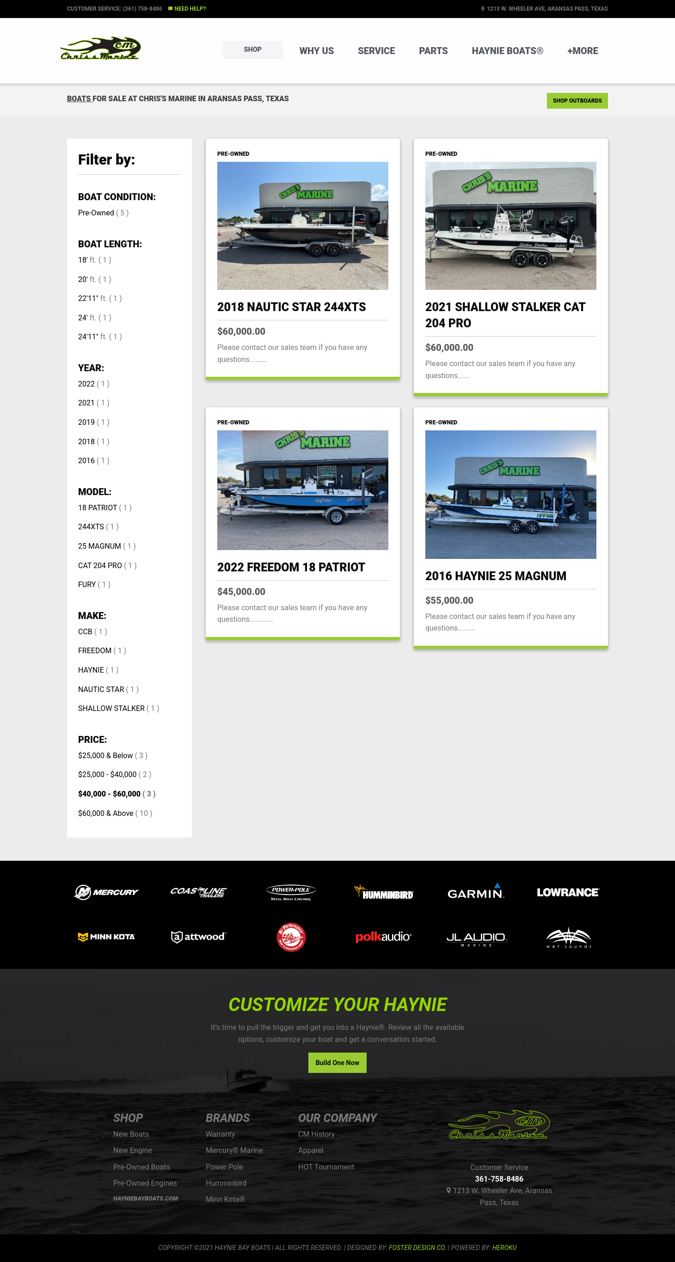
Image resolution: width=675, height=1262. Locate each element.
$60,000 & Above (106, 813)
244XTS (91, 526)
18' (83, 260)
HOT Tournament (326, 1167)
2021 (86, 402)
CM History (316, 1134)
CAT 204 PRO (100, 565)
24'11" (88, 336)
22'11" (88, 298)
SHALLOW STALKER (111, 708)
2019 (86, 422)
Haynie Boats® (508, 50)
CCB (85, 631)
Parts (433, 50)
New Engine (132, 1150)
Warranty (220, 1134)
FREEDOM (94, 650)
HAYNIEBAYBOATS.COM (145, 1198)
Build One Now (338, 1063)
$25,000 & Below (105, 755)
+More (583, 50)
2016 (86, 460)
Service (376, 50)
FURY (87, 584)
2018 (86, 441)
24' (83, 317)
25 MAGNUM (99, 546)
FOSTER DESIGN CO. (417, 1247)
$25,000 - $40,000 (107, 774)
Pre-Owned (96, 212)
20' (83, 279)
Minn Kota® (225, 1199)
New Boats (131, 1134)
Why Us (317, 50)
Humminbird (226, 1183)
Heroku (504, 1247)
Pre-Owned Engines (145, 1183)
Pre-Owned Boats (141, 1167)
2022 (86, 384)
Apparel (311, 1150)
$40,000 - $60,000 (109, 794)
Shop (253, 50)
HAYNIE (91, 670)
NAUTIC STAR (101, 689)
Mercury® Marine (234, 1150)
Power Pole (224, 1167)
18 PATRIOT (97, 507)
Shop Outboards (577, 101)
